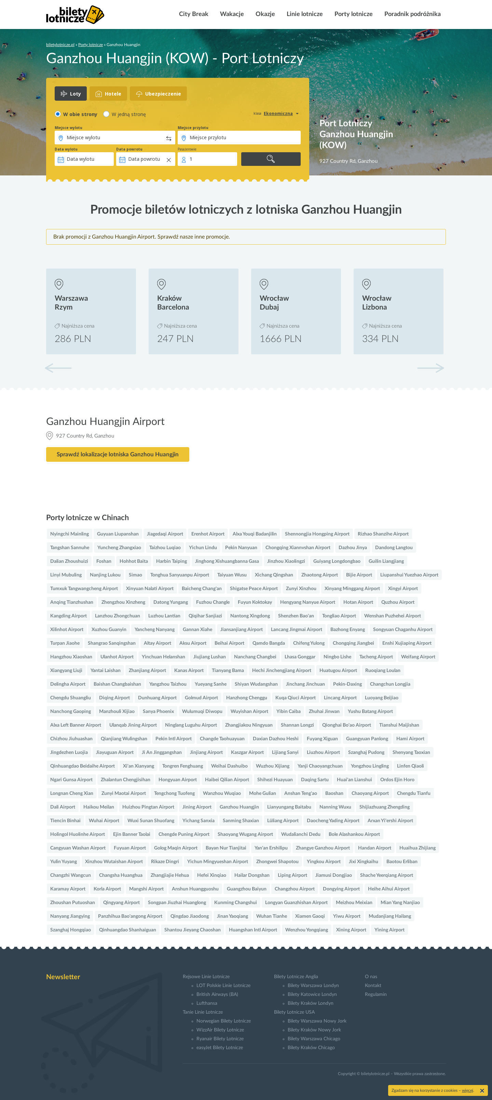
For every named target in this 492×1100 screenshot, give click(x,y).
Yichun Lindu (203, 547)
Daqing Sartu (315, 779)
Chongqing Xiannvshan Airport (297, 547)
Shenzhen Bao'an (296, 616)
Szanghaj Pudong (366, 752)
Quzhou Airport (397, 602)
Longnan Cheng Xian (71, 793)
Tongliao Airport (339, 616)
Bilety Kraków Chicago (311, 1047)
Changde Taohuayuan (222, 739)
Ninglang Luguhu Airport (191, 725)
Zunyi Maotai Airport (123, 793)
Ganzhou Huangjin (239, 807)
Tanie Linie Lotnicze (203, 1012)
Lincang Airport (340, 698)
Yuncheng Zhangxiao (119, 547)
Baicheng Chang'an (202, 588)
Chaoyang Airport (370, 793)
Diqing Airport (114, 698)
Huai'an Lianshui (354, 779)
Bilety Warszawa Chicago (314, 1039)
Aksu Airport (192, 643)
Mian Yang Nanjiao (400, 902)
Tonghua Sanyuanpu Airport (179, 575)
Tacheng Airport (376, 657)
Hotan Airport (358, 602)
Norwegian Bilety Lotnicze (223, 1021)
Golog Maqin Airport (175, 848)
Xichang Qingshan (274, 575)
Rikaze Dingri (165, 861)
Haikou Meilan (98, 807)
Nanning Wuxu (335, 807)
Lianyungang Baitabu (289, 807)
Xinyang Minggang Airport (352, 588)
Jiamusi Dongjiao (333, 875)
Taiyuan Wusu (232, 575)
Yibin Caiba (288, 711)
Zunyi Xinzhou (301, 588)
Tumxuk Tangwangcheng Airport (84, 588)
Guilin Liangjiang (386, 561)
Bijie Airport (359, 575)
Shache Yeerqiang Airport (386, 875)
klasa (257, 113)
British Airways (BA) (217, 994)
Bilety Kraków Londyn (310, 1003)
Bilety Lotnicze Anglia (296, 976)
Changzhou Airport (295, 889)
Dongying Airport (341, 889)
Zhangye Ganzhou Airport (323, 848)
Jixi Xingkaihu (363, 861)
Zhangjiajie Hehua (170, 875)
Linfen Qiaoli (410, 766)
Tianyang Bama (228, 670)
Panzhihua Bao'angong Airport (130, 916)
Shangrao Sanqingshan (112, 643)
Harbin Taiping (171, 561)
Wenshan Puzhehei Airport (392, 616)
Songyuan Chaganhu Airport (403, 629)
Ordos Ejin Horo (397, 779)
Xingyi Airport (403, 588)
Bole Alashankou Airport (354, 834)
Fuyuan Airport (130, 848)
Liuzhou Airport (323, 752)
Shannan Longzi (297, 725)
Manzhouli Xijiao (117, 711)
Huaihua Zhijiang (417, 848)
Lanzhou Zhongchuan (117, 616)
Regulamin (376, 994)
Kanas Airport (189, 670)
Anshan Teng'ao (300, 793)
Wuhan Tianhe (271, 916)
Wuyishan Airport (249, 711)
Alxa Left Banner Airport (75, 725)
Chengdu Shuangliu (70, 698)
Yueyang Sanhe (211, 684)
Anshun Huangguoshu (195, 889)
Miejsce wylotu (68, 127)
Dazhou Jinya (353, 547)
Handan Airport (374, 848)
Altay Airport (157, 643)
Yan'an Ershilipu (271, 848)
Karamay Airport (67, 889)
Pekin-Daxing (347, 684)
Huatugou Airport (338, 670)
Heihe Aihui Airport (389, 889)
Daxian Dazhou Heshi (276, 739)
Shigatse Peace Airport (254, 588)
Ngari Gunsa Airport (71, 779)
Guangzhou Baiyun (246, 889)
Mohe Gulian (262, 793)
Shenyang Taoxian (411, 752)
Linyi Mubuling (66, 575)
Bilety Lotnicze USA (294, 1012)
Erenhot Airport (207, 534)
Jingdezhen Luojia (69, 752)
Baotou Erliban (402, 861)
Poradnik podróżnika (412, 14)
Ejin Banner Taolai (131, 834)
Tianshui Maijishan (399, 725)
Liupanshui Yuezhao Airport (409, 575)
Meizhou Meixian (354, 902)
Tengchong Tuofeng (174, 793)
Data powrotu (129, 149)
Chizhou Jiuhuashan (71, 739)
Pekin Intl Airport (173, 739)
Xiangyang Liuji (66, 670)
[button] (430, 368)
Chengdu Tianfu (413, 793)
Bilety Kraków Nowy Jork (314, 1030)
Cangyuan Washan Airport (78, 848)
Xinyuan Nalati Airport (150, 588)
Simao (135, 575)
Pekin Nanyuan (241, 547)
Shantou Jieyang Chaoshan (192, 930)
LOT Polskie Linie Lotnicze (223, 985)
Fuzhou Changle (213, 602)
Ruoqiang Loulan (382, 670)
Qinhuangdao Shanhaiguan (127, 930)
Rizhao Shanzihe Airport (383, 534)
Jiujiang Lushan (209, 657)
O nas (371, 976)
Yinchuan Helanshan (163, 657)
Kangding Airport (68, 616)
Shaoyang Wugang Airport (245, 834)
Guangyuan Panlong (367, 739)
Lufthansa (206, 1003)
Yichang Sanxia (198, 820)
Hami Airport (410, 739)
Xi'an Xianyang (138, 766)
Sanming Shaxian (241, 820)
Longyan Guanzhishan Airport (296, 902)
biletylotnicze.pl (60, 45)
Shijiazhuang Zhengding (384, 807)
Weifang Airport (418, 657)
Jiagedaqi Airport (165, 534)
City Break (193, 14)
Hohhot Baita (134, 561)
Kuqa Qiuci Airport (295, 698)
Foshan (103, 561)
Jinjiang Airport (206, 752)
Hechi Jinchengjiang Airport (281, 670)
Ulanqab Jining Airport (133, 725)
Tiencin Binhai (65, 820)
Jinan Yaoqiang (232, 916)
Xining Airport (351, 930)
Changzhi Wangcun (70, 875)
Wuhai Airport (104, 820)
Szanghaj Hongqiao (70, 930)
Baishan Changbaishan (117, 684)
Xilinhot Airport (66, 629)
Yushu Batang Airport (370, 711)
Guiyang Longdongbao (336, 561)
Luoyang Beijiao (381, 698)
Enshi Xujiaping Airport (407, 643)
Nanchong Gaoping (70, 711)
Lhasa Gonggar (300, 657)
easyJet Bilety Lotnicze (219, 1047)
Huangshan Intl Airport (253, 930)
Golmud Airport (201, 698)
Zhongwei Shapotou (277, 861)
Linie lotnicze (304, 14)
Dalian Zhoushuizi (69, 561)
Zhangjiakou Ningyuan (249, 725)
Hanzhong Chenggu (246, 698)
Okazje (264, 14)
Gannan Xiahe (197, 629)
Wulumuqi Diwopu (202, 711)
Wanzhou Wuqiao (222, 793)
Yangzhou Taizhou (168, 684)
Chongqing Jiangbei (353, 643)
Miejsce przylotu (193, 127)
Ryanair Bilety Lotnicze (220, 1039)
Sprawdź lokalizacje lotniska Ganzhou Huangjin (118, 454)
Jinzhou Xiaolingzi (286, 561)
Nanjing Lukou (105, 575)
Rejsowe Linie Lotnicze (206, 976)
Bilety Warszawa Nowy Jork (317, 1021)
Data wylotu (66, 149)
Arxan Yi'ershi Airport (390, 820)
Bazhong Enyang (347, 629)
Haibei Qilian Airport (227, 779)
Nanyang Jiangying (70, 916)
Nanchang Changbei (255, 657)
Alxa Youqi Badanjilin (255, 534)
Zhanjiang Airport (147, 670)
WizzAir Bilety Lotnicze (220, 1030)
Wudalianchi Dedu (300, 834)
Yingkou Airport (324, 861)
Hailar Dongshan (252, 875)
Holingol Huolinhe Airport (77, 834)
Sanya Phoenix (158, 711)
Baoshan (334, 793)
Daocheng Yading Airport (333, 820)
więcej (467, 1090)
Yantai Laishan (106, 670)
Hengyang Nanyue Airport (307, 602)
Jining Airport (196, 807)
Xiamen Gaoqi (310, 916)
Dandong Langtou (394, 547)
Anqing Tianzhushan (71, 602)
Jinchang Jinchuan (305, 684)
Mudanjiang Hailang (390, 916)
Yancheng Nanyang (155, 629)
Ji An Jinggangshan (162, 752)
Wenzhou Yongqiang (306, 930)
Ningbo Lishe (337, 657)
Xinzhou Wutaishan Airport (114, 861)
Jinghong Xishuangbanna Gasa (227, 561)
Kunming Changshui (235, 902)
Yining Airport (389, 930)
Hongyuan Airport (178, 779)
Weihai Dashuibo (229, 766)
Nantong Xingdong (250, 616)
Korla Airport (107, 889)
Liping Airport (292, 875)
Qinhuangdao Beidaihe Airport (82, 766)
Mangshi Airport (146, 889)
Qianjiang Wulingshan (124, 739)
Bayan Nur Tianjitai (226, 848)
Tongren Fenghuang (182, 766)
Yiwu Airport (346, 916)
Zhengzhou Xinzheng (123, 602)
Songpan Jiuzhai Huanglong (177, 902)
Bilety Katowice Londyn (312, 994)
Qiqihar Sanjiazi (205, 616)
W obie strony (80, 114)
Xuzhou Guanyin (109, 629)
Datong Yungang (170, 602)
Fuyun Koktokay (255, 602)
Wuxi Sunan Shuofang (150, 820)
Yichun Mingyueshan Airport (217, 861)
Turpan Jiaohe (65, 643)
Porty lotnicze (353, 14)
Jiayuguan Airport (115, 752)
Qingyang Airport (121, 902)
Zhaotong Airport (319, 575)
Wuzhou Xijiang (272, 766)
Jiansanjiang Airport (241, 629)
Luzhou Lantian (164, 616)
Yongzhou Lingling (370, 766)
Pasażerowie (187, 149)
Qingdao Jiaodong (189, 916)
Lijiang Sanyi (285, 752)
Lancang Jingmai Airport (296, 629)
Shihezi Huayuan (275, 779)
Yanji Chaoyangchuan (320, 766)
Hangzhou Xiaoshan (71, 657)
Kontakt (373, 985)
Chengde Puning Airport (184, 834)
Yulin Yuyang (63, 861)
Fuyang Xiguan (322, 739)
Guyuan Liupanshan (118, 534)
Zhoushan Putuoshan (72, 902)
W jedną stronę (129, 114)
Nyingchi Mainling (69, 534)
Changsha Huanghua (120, 875)
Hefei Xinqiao (211, 875)
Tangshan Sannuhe (69, 547)
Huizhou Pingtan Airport (148, 807)
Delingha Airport (67, 684)
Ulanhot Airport (117, 657)
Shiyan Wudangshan (256, 684)
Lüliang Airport (283, 820)
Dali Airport (62, 807)
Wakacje (231, 14)
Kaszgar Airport (247, 752)
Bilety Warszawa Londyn (313, 985)
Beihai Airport (229, 643)
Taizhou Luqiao (165, 547)
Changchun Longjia (390, 684)
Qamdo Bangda (268, 643)
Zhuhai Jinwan (324, 711)
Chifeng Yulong (309, 643)
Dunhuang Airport (157, 698)
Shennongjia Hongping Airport (317, 534)
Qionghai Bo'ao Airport (346, 725)
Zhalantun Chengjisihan (125, 779)
